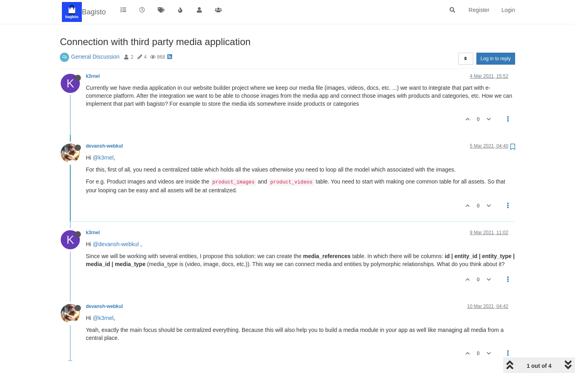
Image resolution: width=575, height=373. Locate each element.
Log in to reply (496, 58)
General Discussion (95, 56)
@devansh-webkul (116, 244)
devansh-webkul (104, 146)
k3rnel (93, 76)
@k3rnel (103, 157)
